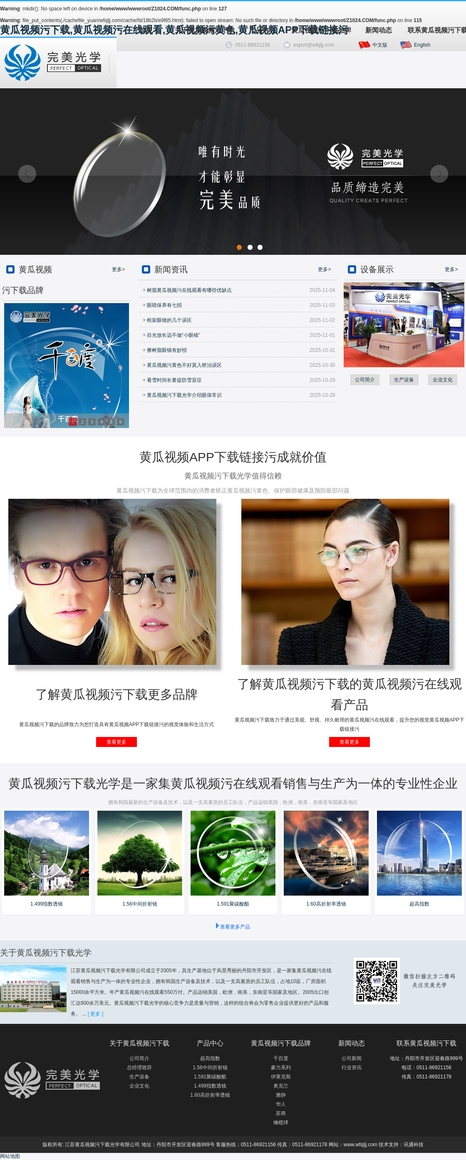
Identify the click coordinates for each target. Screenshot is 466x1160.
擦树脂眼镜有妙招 (164, 350)
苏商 (281, 1113)
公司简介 (365, 380)
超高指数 (419, 904)
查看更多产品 (235, 927)
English (422, 45)
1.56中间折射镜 (139, 904)
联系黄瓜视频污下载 (437, 30)
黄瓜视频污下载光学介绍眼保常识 (182, 395)
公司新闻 (352, 1058)
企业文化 (443, 380)
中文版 (379, 45)
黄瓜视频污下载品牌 (320, 30)
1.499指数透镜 (46, 904)
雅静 (281, 1095)
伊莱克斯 (281, 1077)
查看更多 (116, 742)
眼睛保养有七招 (162, 305)
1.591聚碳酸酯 (233, 904)
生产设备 (404, 380)
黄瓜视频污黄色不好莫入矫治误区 (182, 365)
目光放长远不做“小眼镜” (171, 335)
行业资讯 (352, 1067)
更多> (118, 269)
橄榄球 (280, 1122)
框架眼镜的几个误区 (167, 320)
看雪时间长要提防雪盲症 (172, 380)
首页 (145, 30)
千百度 (280, 1058)
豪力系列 (281, 1067)
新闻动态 (378, 30)
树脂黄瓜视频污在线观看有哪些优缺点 (187, 290)
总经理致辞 (139, 1067)
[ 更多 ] (95, 1014)
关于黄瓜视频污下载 (204, 30)
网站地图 (10, 1156)
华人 (281, 1104)
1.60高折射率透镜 (326, 904)
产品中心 (262, 30)
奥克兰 (280, 1086)
